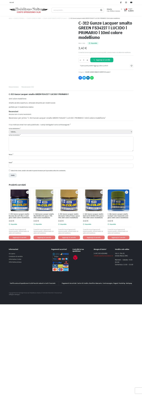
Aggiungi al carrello (103, 60)
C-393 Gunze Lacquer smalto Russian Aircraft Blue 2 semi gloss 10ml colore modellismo (19, 306)
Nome (11, 245)
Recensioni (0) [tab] (28, 178)
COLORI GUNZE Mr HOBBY (34, 18)
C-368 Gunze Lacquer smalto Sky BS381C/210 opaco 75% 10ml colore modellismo (43, 306)
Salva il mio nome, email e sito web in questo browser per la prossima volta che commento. (38, 261)
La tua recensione (15, 226)
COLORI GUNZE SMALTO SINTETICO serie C (55, 18)
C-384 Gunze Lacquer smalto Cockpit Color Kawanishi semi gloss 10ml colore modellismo (118, 306)
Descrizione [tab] (14, 178)
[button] (131, 66)
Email (11, 253)
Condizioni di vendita (16, 347)
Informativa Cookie (15, 350)
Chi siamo (12, 344)
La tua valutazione (15, 219)
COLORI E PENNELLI (19, 18)
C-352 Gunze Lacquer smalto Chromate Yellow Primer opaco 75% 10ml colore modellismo (69, 306)
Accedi (12, 2)
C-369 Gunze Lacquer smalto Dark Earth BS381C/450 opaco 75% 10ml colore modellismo (93, 306)
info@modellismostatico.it (103, 347)
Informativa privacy (15, 353)
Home (10, 18)
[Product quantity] (84, 60)
